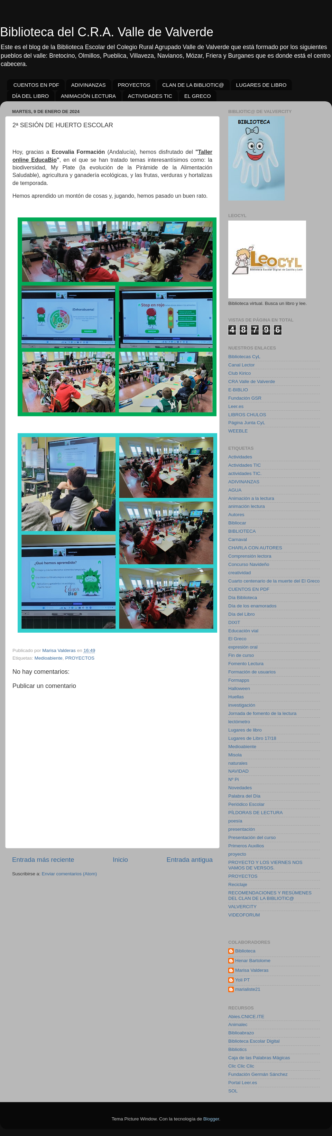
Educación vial (243, 630)
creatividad (239, 572)
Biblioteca (245, 950)
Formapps (238, 680)
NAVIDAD (238, 771)
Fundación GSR (244, 398)
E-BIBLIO (238, 389)
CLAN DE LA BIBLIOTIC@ (193, 85)
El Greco (237, 638)
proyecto (237, 854)
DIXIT (234, 622)
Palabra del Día (244, 796)
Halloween (239, 688)
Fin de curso (241, 655)
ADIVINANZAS (88, 85)
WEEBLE (238, 431)
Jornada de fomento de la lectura (262, 713)
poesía (235, 820)
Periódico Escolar (246, 804)
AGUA (234, 490)
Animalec (238, 1024)
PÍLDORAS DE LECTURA (255, 812)
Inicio (120, 859)
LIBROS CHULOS (247, 414)
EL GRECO (197, 96)
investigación (241, 705)
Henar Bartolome (252, 960)
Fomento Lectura (246, 663)
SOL (233, 1090)
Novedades (240, 787)
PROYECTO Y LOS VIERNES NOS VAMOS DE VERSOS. (265, 865)
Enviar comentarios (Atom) (69, 873)
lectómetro (239, 721)
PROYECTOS (134, 85)
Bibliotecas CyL (244, 356)
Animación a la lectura (251, 498)
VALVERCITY (242, 906)
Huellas (236, 696)
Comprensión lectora (249, 556)
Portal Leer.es (242, 1082)
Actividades (240, 456)
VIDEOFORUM (244, 915)
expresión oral (243, 647)
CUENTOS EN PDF (36, 85)
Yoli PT (242, 980)
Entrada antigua (190, 859)
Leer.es (235, 406)
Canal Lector (241, 364)
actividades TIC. (245, 473)
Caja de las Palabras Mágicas (259, 1057)
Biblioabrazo (241, 1032)
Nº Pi (233, 779)
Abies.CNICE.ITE (246, 1016)
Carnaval (237, 539)
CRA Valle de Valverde (251, 381)
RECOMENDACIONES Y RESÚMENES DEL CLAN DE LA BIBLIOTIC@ (270, 895)
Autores (236, 514)
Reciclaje (237, 884)
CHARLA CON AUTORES (255, 547)
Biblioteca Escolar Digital (254, 1041)
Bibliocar (237, 522)
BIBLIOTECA (242, 531)
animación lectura (246, 506)
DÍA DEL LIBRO (30, 96)
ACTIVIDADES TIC (150, 96)
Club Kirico (239, 373)
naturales (238, 763)
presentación (241, 829)
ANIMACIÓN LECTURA (88, 96)
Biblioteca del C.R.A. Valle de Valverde (106, 32)
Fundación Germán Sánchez (258, 1074)
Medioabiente (49, 658)
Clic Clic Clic (241, 1066)
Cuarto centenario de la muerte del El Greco (274, 581)
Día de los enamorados (252, 605)
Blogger (211, 1118)
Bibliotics (237, 1049)
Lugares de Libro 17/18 (252, 738)
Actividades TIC (244, 465)
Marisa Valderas (252, 970)
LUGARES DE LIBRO (261, 85)
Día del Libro (241, 614)
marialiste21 (247, 989)
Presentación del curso (252, 837)
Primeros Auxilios (246, 845)
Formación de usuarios (252, 671)
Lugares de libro (245, 730)
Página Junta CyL (246, 422)
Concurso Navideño (248, 564)
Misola (235, 754)
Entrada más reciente (43, 859)
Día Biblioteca (242, 597)
